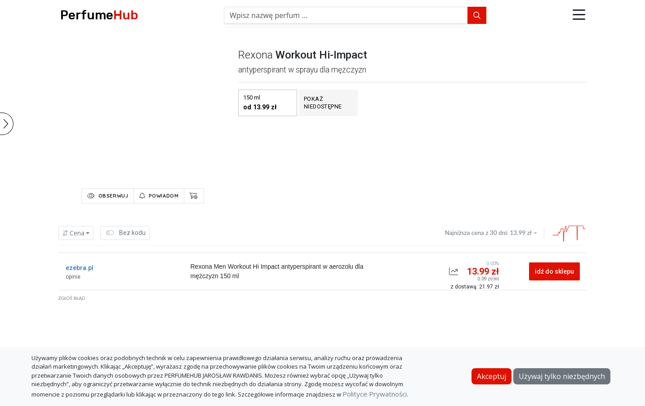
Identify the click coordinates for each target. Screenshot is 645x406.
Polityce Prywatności (375, 393)
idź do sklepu (554, 271)
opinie (73, 277)
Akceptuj (491, 376)
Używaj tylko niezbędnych (562, 376)
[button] (579, 15)
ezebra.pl (79, 267)
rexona (255, 55)
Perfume (99, 15)
